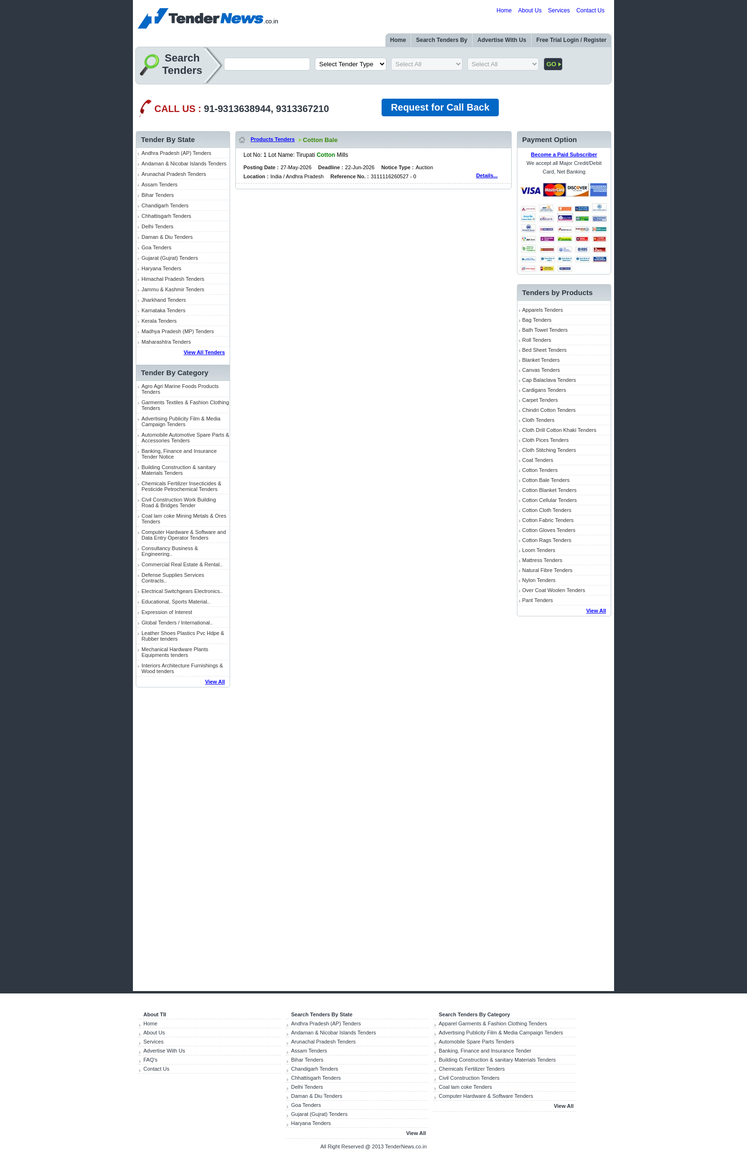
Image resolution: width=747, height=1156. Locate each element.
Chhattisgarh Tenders (166, 216)
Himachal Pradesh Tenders (172, 279)
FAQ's (150, 1060)
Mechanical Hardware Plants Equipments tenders (174, 652)
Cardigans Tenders (544, 390)
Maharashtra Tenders (166, 342)
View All (215, 682)
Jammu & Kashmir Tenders (172, 289)
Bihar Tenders (157, 195)
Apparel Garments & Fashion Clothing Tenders (493, 1023)
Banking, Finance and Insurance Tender (485, 1051)
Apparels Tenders (542, 310)
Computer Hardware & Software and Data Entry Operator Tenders (183, 535)
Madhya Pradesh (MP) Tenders (177, 331)
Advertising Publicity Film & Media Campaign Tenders (181, 421)
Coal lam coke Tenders (465, 1087)
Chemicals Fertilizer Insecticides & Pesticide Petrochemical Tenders (181, 486)
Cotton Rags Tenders (546, 540)
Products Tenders (273, 139)
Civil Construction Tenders (469, 1078)
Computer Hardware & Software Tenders (486, 1096)
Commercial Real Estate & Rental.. (181, 564)
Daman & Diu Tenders (166, 237)
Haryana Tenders (161, 268)
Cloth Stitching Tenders (549, 450)
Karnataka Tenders (163, 310)
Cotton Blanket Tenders (549, 490)
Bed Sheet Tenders (544, 350)
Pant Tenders (537, 600)
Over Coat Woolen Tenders (553, 590)
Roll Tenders (536, 340)
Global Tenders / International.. (177, 622)
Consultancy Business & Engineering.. (169, 551)
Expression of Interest (166, 612)
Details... (486, 175)
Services (559, 10)
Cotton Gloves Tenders (548, 530)
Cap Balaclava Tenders (549, 380)
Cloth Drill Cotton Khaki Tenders (559, 430)
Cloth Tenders (538, 420)
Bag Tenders (537, 320)
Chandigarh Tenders (165, 205)
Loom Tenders (538, 550)
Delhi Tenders (157, 226)
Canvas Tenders (541, 370)
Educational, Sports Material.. (175, 601)
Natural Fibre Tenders (547, 570)
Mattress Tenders (542, 560)
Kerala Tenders (159, 321)
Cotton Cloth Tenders (546, 510)
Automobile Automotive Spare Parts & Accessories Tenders (185, 437)
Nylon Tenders (538, 580)
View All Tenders (204, 352)
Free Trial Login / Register (571, 40)
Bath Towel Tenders (545, 330)
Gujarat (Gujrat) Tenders (169, 258)
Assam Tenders (159, 184)
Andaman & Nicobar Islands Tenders (183, 163)
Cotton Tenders (539, 470)
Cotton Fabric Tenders (548, 520)
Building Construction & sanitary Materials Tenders (178, 470)
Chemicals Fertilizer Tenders (472, 1069)
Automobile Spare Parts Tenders (476, 1041)
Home (504, 10)
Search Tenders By (441, 40)
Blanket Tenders (541, 360)
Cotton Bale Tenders (545, 480)
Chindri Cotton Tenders (548, 410)
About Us (530, 10)
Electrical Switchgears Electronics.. (182, 591)
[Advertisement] (183, 840)
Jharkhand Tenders (163, 300)
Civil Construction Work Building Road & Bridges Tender (178, 502)
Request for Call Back (440, 107)
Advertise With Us (501, 40)
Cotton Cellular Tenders (549, 500)
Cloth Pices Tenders (545, 440)
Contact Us (590, 10)
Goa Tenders (156, 247)
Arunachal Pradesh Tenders (173, 174)
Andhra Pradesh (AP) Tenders (176, 153)
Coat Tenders (537, 460)
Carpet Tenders (540, 400)
